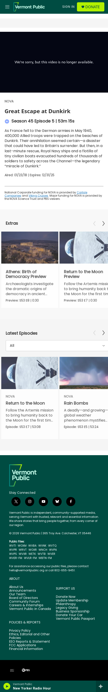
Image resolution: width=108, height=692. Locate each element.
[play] (7, 686)
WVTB (42, 554)
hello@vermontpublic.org (26, 570)
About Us (16, 587)
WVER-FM (15, 558)
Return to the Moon (25, 403)
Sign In (68, 6)
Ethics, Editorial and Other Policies (29, 636)
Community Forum (24, 602)
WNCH (43, 550)
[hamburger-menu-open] (7, 6)
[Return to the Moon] (29, 373)
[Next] (103, 223)
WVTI (12, 546)
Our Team (17, 594)
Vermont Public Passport (75, 619)
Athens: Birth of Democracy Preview (26, 274)
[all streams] (102, 686)
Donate (92, 7)
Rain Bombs (76, 403)
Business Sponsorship (73, 611)
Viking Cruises (38, 196)
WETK (32, 554)
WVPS (13, 554)
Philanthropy (66, 604)
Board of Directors (23, 598)
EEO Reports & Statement (29, 642)
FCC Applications (22, 645)
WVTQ (52, 546)
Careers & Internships (26, 605)
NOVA (9, 101)
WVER (51, 554)
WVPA (53, 550)
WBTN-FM (45, 558)
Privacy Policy (20, 631)
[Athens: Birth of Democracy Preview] (29, 248)
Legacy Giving (67, 608)
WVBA (32, 546)
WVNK (42, 546)
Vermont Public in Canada (30, 609)
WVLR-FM (30, 558)
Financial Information (26, 649)
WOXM (22, 546)
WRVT (23, 550)
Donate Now (65, 597)
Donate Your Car (69, 615)
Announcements (22, 591)
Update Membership (72, 600)
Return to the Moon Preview (83, 274)
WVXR (23, 554)
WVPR (13, 550)
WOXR (33, 550)
